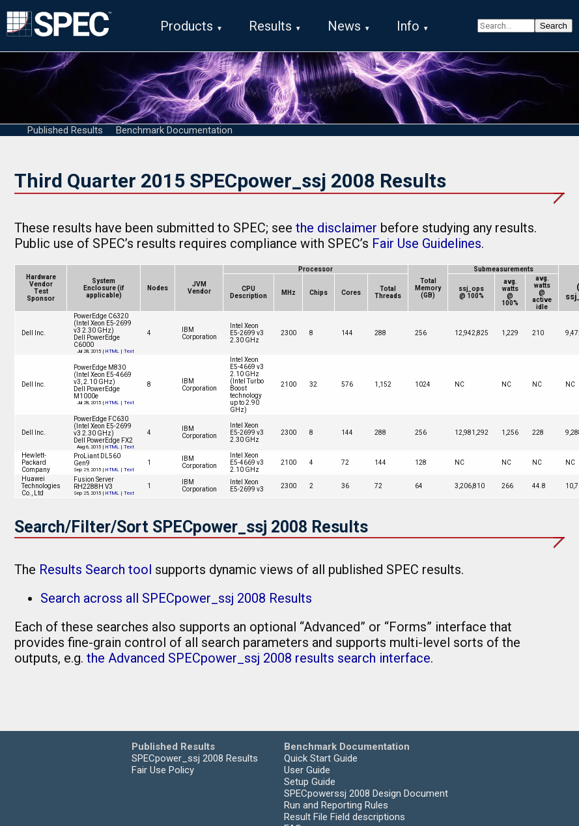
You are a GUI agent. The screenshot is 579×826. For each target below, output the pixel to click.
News (344, 26)
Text (129, 352)
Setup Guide (309, 782)
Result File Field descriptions (344, 817)
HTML (112, 352)
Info (408, 26)
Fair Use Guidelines (426, 244)
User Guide (307, 771)
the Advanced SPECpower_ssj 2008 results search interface (259, 659)
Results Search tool (95, 570)
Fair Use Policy (163, 771)
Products (186, 26)
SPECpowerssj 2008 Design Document (366, 794)
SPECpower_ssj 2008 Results (195, 759)
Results (270, 26)
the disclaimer (336, 228)
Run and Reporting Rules (336, 806)
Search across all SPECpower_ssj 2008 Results (176, 599)
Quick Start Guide (321, 759)
